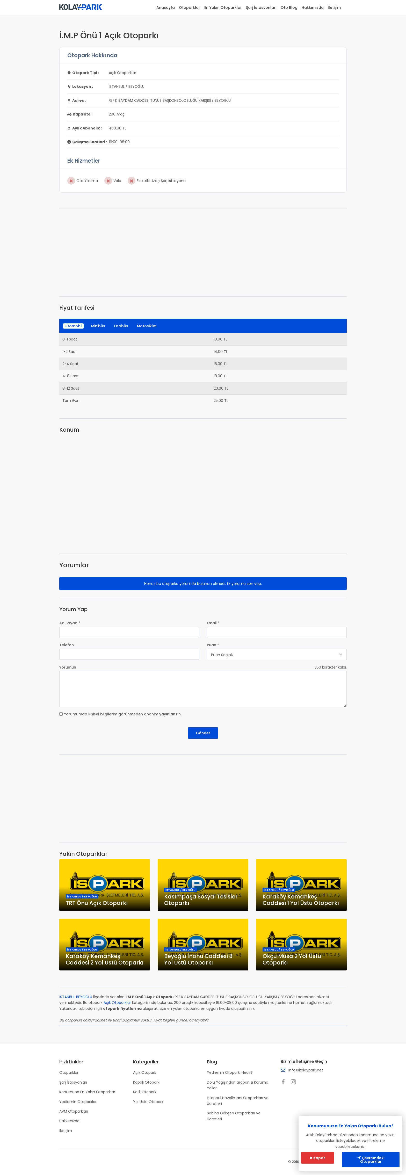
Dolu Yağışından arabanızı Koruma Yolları (237, 1085)
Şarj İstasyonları (261, 7)
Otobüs (121, 326)
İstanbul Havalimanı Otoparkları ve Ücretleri (238, 1100)
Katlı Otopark (144, 1091)
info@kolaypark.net (305, 1070)
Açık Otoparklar (117, 1002)
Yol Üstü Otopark (148, 1101)
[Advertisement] (203, 252)
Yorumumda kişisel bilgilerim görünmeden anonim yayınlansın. (123, 714)
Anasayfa (165, 7)
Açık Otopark (144, 1072)
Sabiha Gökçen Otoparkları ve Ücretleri (233, 1116)
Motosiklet (147, 326)
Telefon (66, 645)
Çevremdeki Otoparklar (371, 1159)
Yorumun (67, 667)
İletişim (334, 7)
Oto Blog (289, 7)
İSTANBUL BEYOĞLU (75, 996)
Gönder (203, 733)
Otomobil (73, 326)
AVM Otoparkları (73, 1111)
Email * (213, 623)
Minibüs (98, 326)
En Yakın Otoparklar (223, 7)
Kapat (317, 1158)
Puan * (213, 645)
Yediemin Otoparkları (78, 1101)
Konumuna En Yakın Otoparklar (87, 1091)
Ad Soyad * (69, 623)
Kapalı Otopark (146, 1082)
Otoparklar (189, 7)
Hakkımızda (313, 7)
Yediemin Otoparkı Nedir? (230, 1072)
